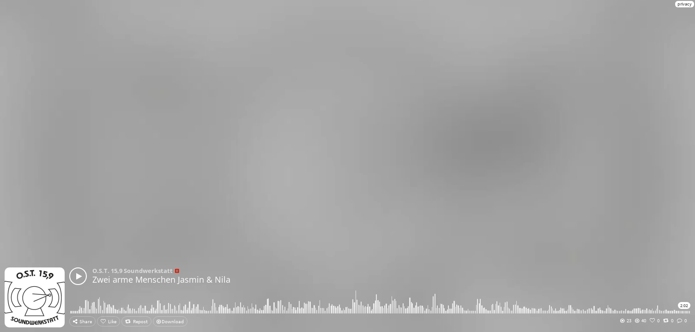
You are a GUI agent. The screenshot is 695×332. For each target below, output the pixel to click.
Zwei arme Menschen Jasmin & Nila (161, 279)
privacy (684, 4)
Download (170, 321)
